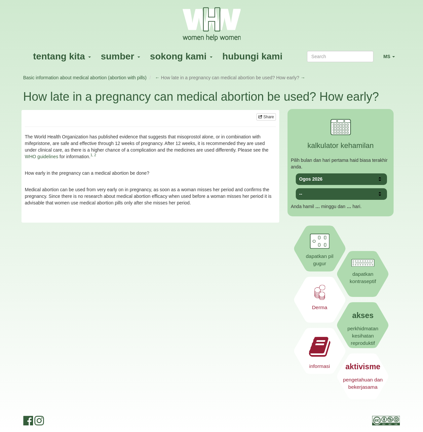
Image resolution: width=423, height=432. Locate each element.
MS (391, 59)
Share (266, 117)
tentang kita (62, 56)
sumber (120, 56)
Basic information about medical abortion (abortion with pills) (85, 77)
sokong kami (181, 56)
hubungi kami (252, 56)
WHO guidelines (41, 156)
